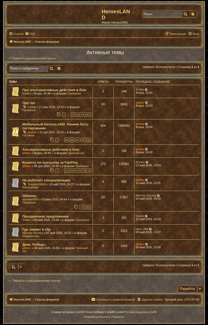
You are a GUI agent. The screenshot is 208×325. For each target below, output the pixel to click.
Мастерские (30, 187)
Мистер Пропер (146, 195)
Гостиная (28, 135)
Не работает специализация (46, 180)
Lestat (32, 107)
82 (83, 140)
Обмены (29, 196)
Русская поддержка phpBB (141, 312)
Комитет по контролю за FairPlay (50, 162)
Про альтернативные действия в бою (54, 90)
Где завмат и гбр (36, 229)
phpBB (79, 312)
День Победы (34, 244)
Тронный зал (76, 153)
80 (72, 140)
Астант (140, 162)
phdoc (140, 102)
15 (72, 170)
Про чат (29, 103)
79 (66, 140)
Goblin (26, 93)
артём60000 (30, 199)
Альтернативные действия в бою (50, 149)
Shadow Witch (37, 184)
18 (89, 170)
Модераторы (30, 236)
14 (66, 170)
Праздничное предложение (45, 216)
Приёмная (74, 93)
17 (83, 170)
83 (89, 140)
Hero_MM (142, 229)
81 (77, 140)
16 (77, 170)
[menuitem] (30, 34)
